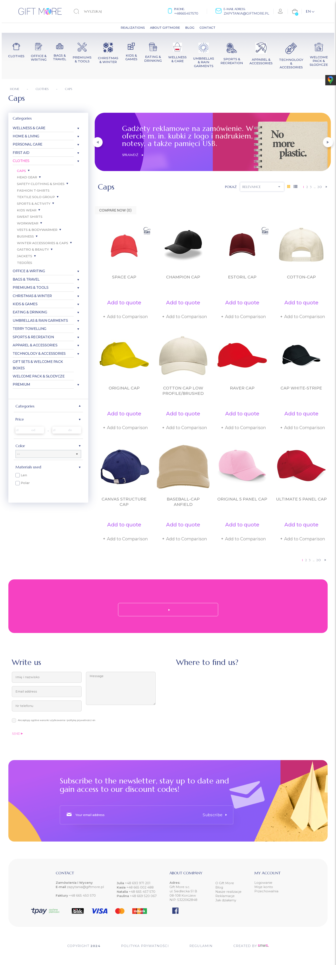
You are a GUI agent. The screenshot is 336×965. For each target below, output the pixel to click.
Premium (21, 384)
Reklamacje (225, 896)
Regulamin (201, 946)
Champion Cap (183, 277)
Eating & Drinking (30, 312)
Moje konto (263, 887)
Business (25, 236)
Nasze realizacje (228, 892)
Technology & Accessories (39, 354)
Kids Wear (26, 210)
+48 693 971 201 (137, 883)
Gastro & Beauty (33, 249)
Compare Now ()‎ (115, 210)
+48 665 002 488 (140, 887)
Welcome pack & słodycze (38, 376)
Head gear (27, 177)
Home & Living (26, 136)
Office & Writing (29, 271)
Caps (21, 171)
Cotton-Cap (301, 277)
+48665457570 (186, 13)
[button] (98, 142)
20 (319, 187)
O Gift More (224, 883)
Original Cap (124, 388)
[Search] (100, 11)
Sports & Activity (33, 203)
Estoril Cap (242, 277)
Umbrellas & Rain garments (40, 321)
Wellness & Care (29, 128)
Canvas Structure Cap (124, 502)
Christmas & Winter (32, 296)
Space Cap (124, 277)
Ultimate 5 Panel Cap (301, 499)
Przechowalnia (266, 891)
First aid (21, 153)
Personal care (27, 144)
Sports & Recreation (33, 337)
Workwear (27, 223)
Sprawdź (132, 155)
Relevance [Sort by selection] (262, 186)
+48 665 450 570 (82, 895)
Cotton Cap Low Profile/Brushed (183, 391)
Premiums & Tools (30, 288)
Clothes (21, 161)
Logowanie (263, 883)
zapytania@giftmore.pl (246, 13)
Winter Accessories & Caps (42, 243)
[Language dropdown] (310, 11)
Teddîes (24, 263)
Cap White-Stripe (301, 388)
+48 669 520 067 (143, 896)
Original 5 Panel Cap (242, 499)
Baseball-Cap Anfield (183, 502)
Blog (219, 887)
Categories (22, 118)
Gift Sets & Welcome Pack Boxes (38, 365)
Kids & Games (25, 304)
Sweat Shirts (29, 217)
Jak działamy (225, 900)
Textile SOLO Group (36, 197)
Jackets (24, 256)
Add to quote (124, 302)
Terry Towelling (29, 329)
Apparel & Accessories (35, 345)
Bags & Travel (26, 279)
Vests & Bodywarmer (37, 230)
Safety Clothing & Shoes (40, 184)
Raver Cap (242, 388)
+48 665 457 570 (142, 892)
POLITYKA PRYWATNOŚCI (145, 946)
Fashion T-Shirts (33, 190)
